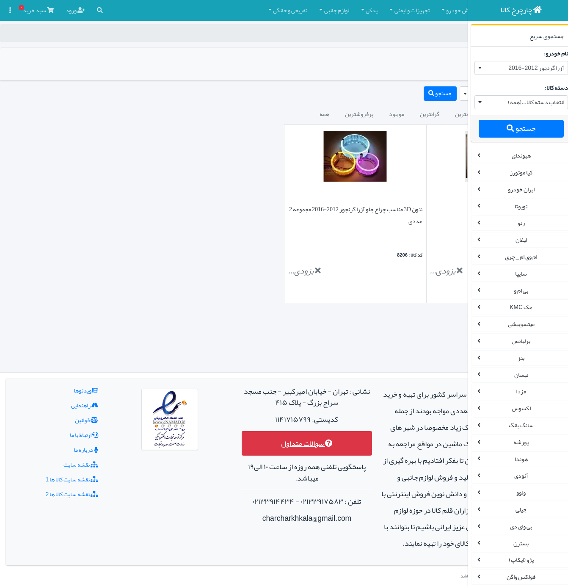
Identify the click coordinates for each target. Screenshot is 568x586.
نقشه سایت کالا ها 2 (54, 444)
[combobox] (515, 68)
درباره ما (68, 400)
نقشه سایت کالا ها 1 (54, 429)
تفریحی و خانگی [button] (184, 10)
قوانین (69, 370)
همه (218, 114)
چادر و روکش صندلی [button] (413, 10)
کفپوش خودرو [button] (356, 10)
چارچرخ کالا (443, 33)
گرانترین (324, 114)
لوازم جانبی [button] (230, 10)
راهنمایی (67, 355)
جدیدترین (396, 114)
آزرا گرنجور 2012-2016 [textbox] (530, 68)
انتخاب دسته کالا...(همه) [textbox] (530, 102)
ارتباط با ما (66, 385)
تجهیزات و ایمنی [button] (306, 10)
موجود (290, 114)
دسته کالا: (550, 88)
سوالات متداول (250, 393)
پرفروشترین (253, 114)
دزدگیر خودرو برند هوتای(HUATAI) (417, 209)
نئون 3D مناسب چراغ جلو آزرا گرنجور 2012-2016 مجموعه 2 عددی (293, 215)
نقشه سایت (63, 414)
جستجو (515, 128)
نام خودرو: (550, 53)
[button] (450, 10)
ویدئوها (68, 340)
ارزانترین (359, 114)
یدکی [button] (266, 10)
